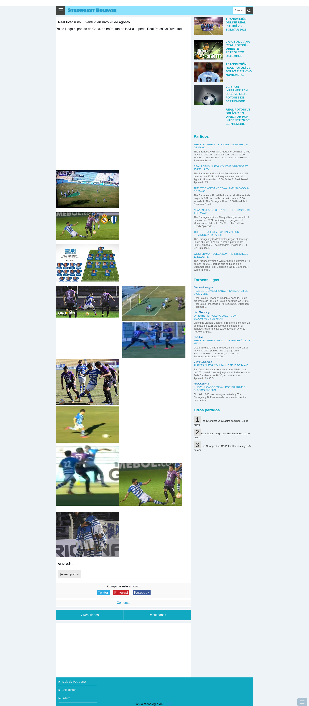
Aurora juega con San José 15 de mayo (221, 365)
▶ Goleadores (67, 689)
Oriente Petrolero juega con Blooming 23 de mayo (215, 317)
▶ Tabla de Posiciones (73, 681)
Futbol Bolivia (201, 383)
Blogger (169, 704)
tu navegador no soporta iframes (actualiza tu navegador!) (123, 100)
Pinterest (121, 593)
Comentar (123, 602)
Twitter (103, 593)
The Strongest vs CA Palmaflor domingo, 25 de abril (216, 233)
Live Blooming (201, 312)
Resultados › (157, 615)
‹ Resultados (90, 615)
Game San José (203, 361)
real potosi (71, 574)
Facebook (141, 593)
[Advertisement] (123, 649)
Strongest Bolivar (92, 10)
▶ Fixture (64, 698)
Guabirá (198, 336)
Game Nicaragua (203, 287)
